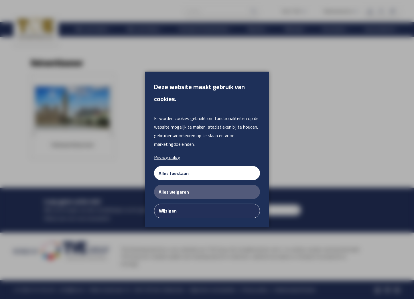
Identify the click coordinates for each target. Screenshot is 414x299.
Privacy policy (167, 157)
